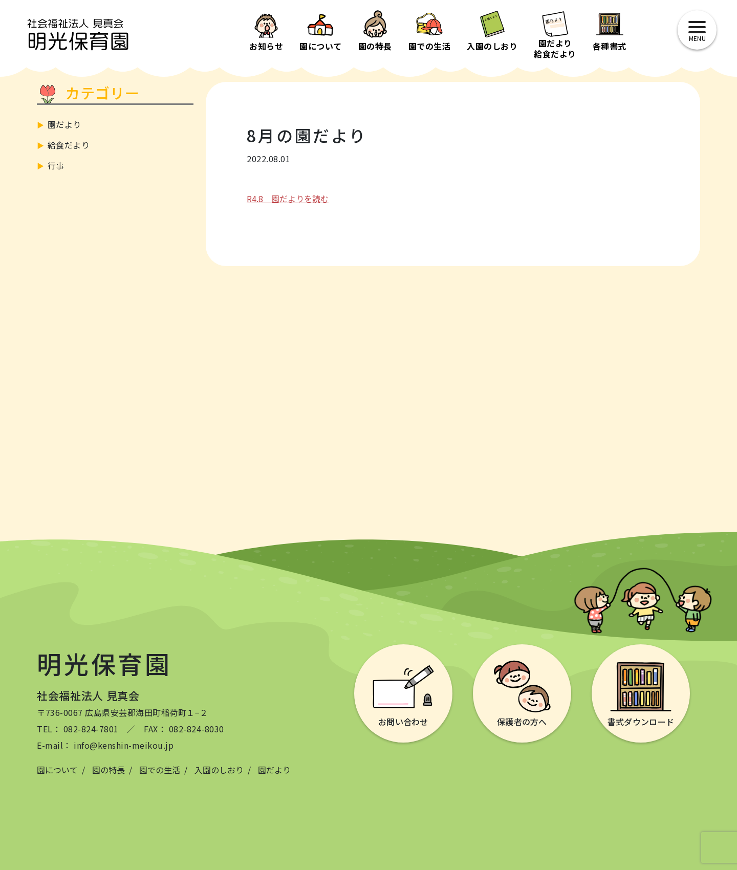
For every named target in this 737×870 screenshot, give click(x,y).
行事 (56, 165)
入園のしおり (219, 770)
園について (57, 770)
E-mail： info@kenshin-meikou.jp (105, 745)
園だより (64, 124)
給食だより (69, 145)
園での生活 (159, 770)
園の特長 (108, 770)
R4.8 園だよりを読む (288, 198)
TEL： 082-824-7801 (78, 729)
